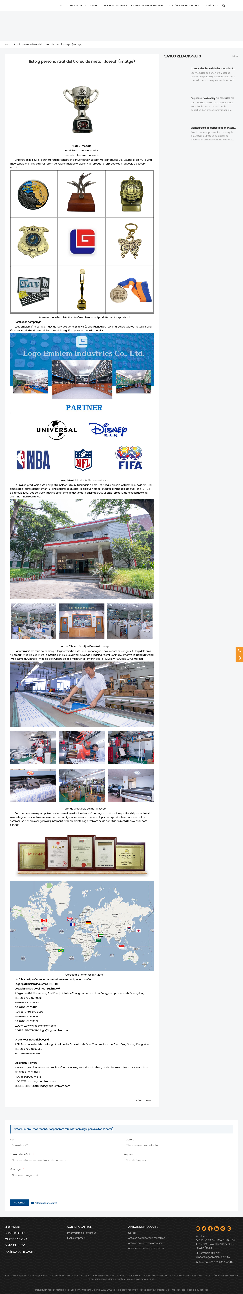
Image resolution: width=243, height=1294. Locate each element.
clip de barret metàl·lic (176, 1275)
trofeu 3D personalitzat (129, 1275)
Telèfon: (129, 1139)
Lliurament (13, 1227)
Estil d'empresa (76, 1238)
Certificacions (16, 1239)
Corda (132, 1233)
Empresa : (129, 1154)
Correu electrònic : (22, 1154)
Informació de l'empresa (81, 1233)
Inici (7, 44)
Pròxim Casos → (145, 1100)
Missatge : (17, 1169)
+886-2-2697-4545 (221, 1262)
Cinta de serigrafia (15, 1275)
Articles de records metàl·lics (145, 1243)
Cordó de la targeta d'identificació (209, 1275)
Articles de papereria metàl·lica (146, 1238)
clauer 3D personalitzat (40, 1275)
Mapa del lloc (15, 1245)
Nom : (13, 1139)
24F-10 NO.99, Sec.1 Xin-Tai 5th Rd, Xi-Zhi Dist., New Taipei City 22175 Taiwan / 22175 (215, 1244)
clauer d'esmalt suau (103, 1275)
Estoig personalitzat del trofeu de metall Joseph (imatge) (48, 44)
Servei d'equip (14, 1233)
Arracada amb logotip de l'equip (72, 1275)
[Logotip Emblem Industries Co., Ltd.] (15, 5)
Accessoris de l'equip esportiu (146, 1248)
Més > (235, 56)
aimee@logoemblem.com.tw (212, 1257)
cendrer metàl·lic (153, 1275)
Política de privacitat (46, 1203)
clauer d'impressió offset (140, 1279)
